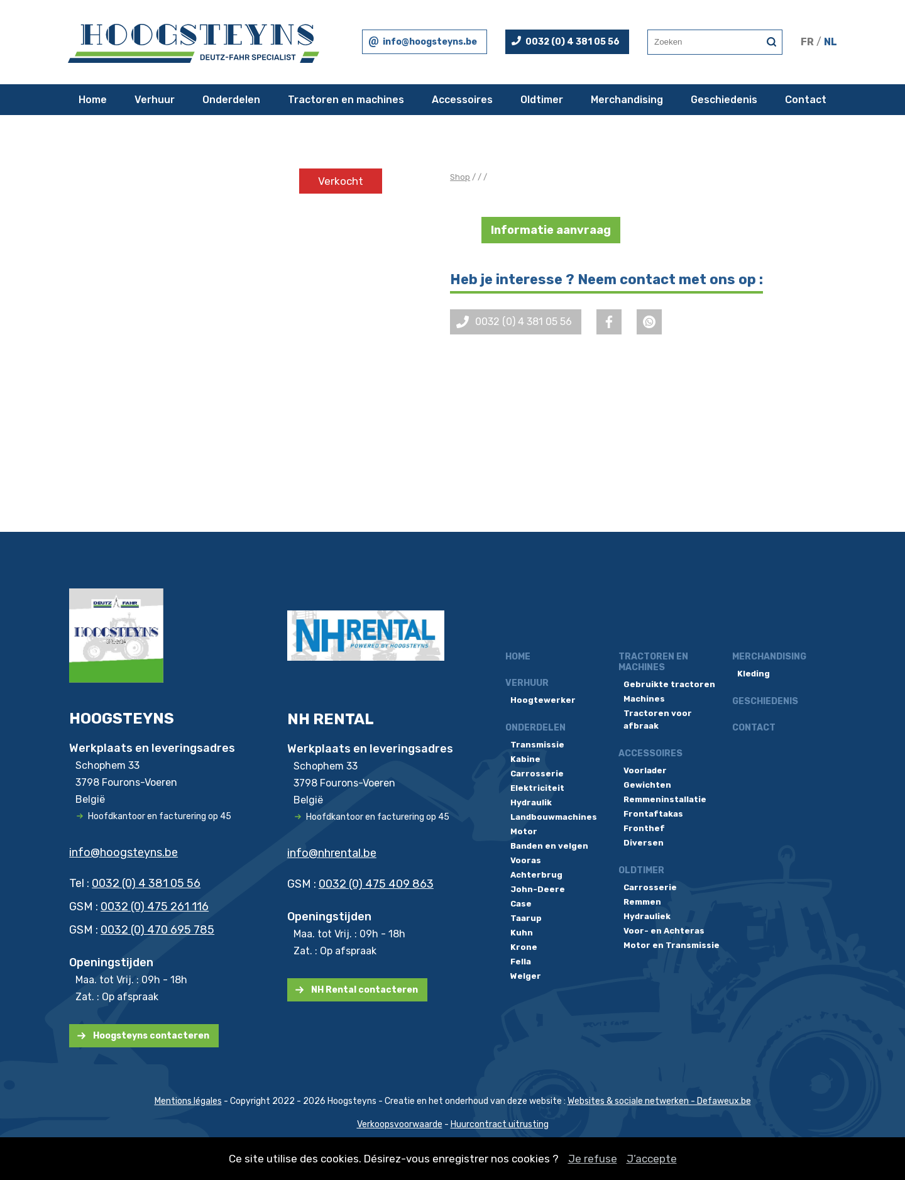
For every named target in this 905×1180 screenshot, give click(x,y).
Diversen (643, 842)
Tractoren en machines (346, 100)
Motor (523, 831)
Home (93, 100)
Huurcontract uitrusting (500, 1124)
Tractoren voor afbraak (657, 720)
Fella (520, 961)
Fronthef (644, 828)
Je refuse (592, 1158)
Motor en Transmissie (671, 945)
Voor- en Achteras (664, 930)
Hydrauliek (647, 916)
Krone (523, 947)
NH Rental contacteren (364, 989)
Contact (805, 100)
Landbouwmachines (553, 817)
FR (807, 42)
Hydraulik (531, 802)
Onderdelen (231, 100)
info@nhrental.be (331, 853)
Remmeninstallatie (664, 799)
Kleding (753, 673)
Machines (644, 698)
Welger (525, 976)
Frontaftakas (653, 814)
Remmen (642, 902)
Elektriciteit (537, 788)
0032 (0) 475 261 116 (155, 906)
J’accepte (652, 1158)
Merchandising (627, 100)
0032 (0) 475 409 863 (376, 884)
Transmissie (537, 744)
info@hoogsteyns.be (430, 41)
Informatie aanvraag (551, 230)
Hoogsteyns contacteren (151, 1035)
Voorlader (645, 770)
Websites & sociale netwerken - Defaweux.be (659, 1101)
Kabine (525, 759)
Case (521, 903)
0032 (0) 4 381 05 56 (572, 41)
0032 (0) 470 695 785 (157, 930)
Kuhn (521, 932)
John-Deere (537, 889)
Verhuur (154, 100)
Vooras (525, 860)
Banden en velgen (549, 846)
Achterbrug (536, 874)
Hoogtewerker (543, 700)
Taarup (526, 918)
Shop (460, 177)
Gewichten (647, 785)
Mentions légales (188, 1101)
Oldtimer (541, 100)
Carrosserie (537, 773)
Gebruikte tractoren (669, 684)
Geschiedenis (724, 100)
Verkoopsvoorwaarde (399, 1124)
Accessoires (462, 100)
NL (830, 42)
